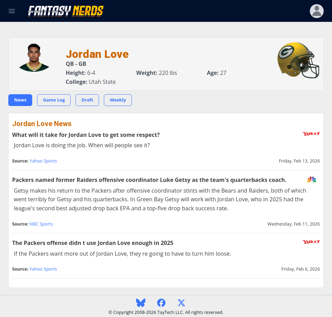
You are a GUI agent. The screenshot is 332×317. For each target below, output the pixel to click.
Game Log (54, 100)
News (20, 100)
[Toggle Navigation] (12, 11)
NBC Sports (41, 224)
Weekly (118, 100)
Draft (87, 100)
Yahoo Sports (43, 161)
